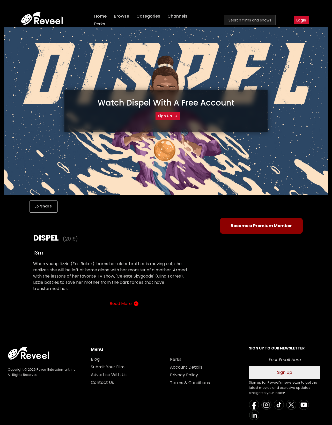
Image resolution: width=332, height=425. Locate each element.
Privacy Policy (184, 375)
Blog (95, 359)
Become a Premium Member (261, 226)
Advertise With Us (109, 375)
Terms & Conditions (190, 383)
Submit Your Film (107, 367)
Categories (148, 16)
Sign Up (168, 115)
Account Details (186, 367)
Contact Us (102, 382)
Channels (177, 16)
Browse (121, 16)
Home (100, 16)
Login (301, 20)
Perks (99, 24)
